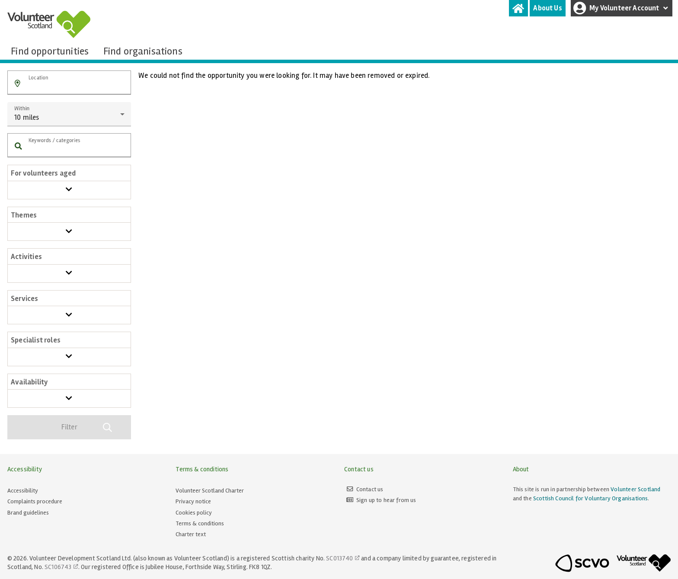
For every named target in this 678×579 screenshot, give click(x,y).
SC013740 (339, 558)
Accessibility (22, 490)
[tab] (518, 8)
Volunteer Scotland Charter (210, 490)
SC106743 (58, 567)
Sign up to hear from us (386, 500)
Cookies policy (194, 512)
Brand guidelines (28, 512)
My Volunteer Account (621, 8)
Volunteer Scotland (635, 489)
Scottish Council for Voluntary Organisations (590, 498)
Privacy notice (193, 501)
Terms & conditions (200, 523)
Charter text (191, 534)
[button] (17, 83)
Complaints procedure (34, 501)
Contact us (370, 489)
